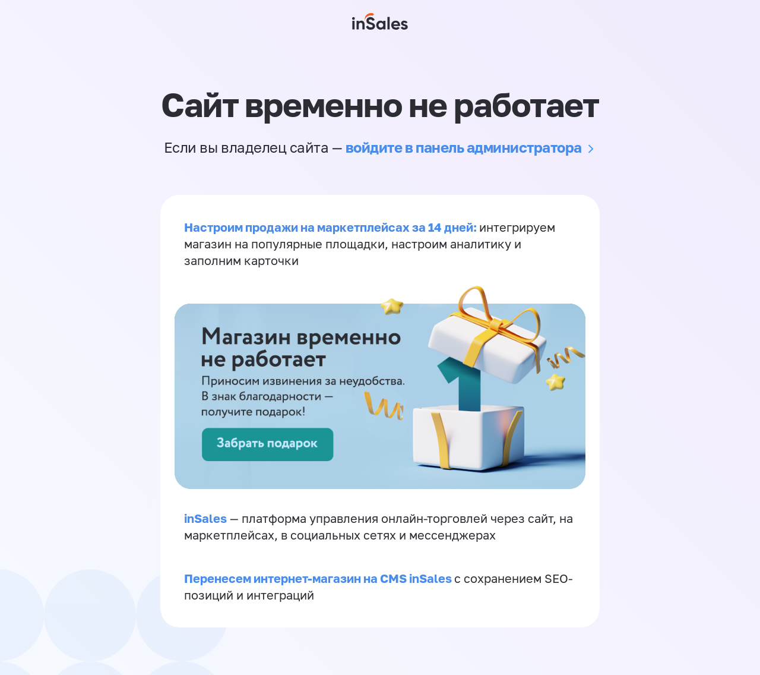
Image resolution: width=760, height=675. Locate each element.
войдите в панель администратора (464, 147)
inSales (205, 518)
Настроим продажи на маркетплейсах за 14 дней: (331, 227)
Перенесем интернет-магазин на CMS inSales (319, 578)
